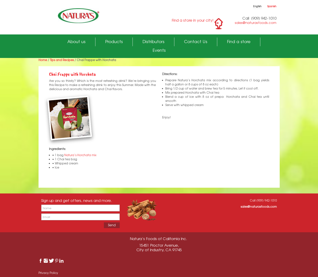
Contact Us (195, 41)
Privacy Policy (48, 273)
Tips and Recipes (62, 60)
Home (43, 60)
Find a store (238, 41)
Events (159, 50)
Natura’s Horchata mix (80, 155)
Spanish (271, 6)
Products (114, 41)
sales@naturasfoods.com (255, 23)
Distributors (153, 41)
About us (76, 41)
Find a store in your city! (193, 20)
